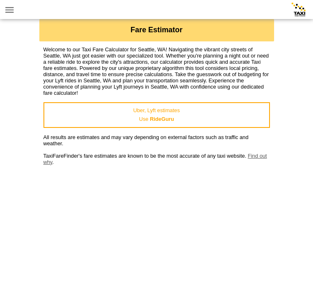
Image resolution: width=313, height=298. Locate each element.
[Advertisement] (156, 223)
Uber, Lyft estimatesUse (156, 114)
